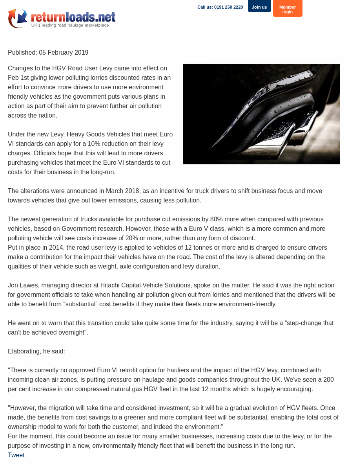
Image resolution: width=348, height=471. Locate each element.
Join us (259, 7)
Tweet (16, 455)
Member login (287, 9)
